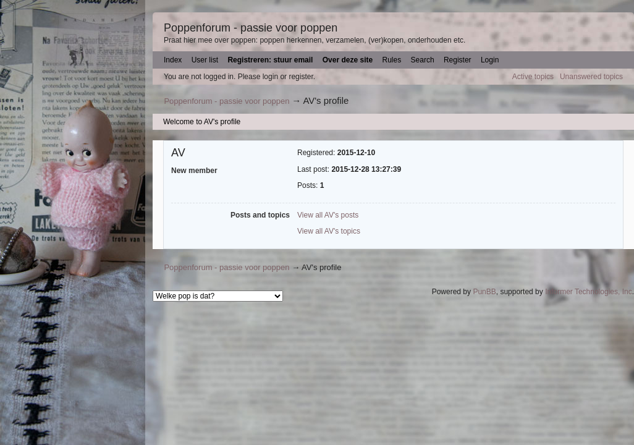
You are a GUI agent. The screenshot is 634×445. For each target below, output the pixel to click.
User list (205, 60)
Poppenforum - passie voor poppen (250, 28)
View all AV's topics (328, 231)
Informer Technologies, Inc (588, 291)
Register (457, 60)
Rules (392, 60)
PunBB (484, 291)
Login (490, 60)
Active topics (533, 76)
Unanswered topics (591, 76)
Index (173, 60)
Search (422, 60)
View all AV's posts (327, 215)
